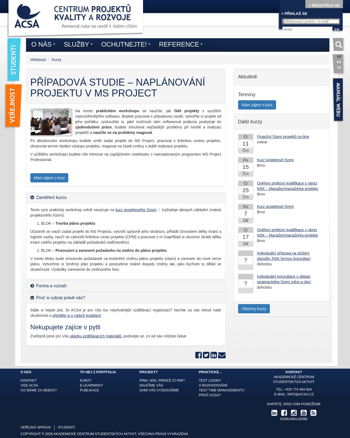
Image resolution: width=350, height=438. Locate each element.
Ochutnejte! (127, 45)
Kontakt (29, 380)
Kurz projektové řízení (275, 160)
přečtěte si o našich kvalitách (77, 315)
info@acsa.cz (300, 394)
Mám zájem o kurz (49, 178)
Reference (182, 45)
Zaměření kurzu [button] (51, 197)
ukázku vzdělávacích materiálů (95, 336)
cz (339, 56)
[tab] (125, 197)
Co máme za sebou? (39, 390)
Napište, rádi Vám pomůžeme (294, 404)
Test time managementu (221, 390)
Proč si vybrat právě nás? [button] (60, 297)
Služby (79, 45)
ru (339, 67)
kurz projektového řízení (135, 210)
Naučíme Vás (151, 385)
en (339, 62)
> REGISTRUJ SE (324, 5)
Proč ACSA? (210, 395)
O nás (44, 45)
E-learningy (91, 385)
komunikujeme (293, 419)
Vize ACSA (29, 385)
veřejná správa (36, 427)
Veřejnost (38, 59)
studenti (66, 427)
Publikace (89, 390)
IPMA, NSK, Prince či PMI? (162, 380)
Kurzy (56, 59)
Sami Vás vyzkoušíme (159, 390)
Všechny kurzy (254, 309)
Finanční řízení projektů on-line (283, 136)
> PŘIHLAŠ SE (294, 13)
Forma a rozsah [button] (51, 286)
